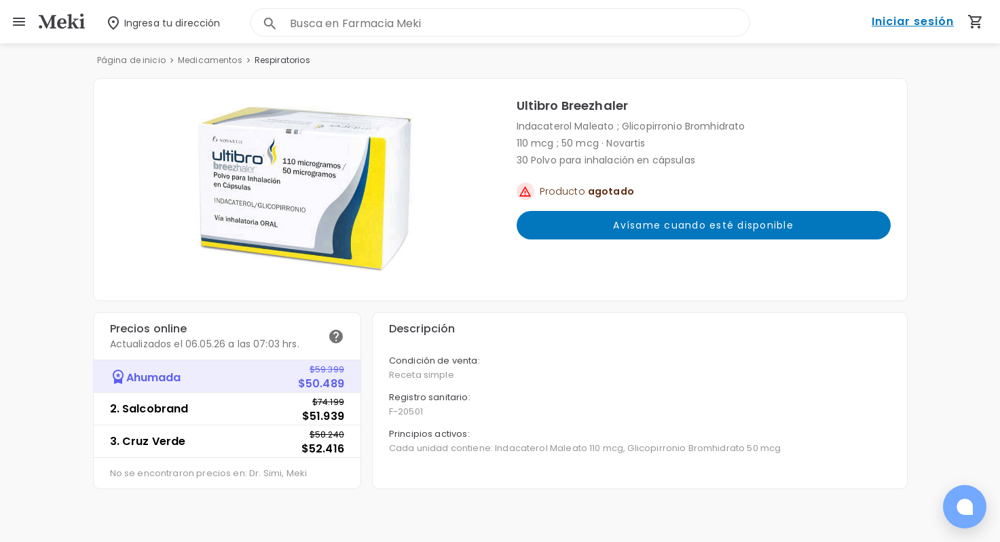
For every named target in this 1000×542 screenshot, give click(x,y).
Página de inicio (131, 60)
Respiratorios (282, 60)
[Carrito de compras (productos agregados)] (975, 21)
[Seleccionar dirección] (154, 22)
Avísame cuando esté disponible (704, 225)
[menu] (19, 21)
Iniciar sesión (912, 22)
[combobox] (519, 23)
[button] (305, 189)
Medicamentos (210, 60)
